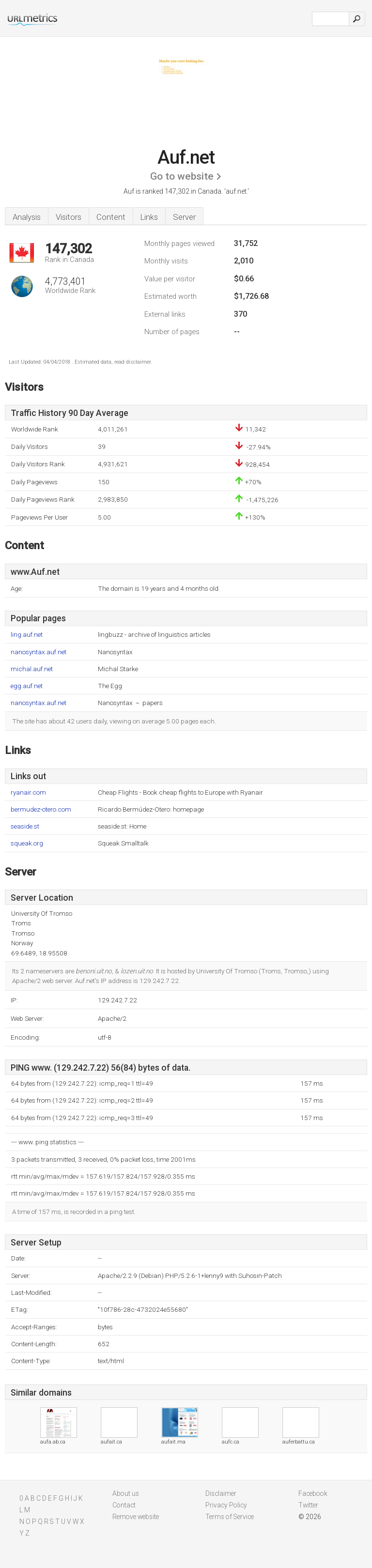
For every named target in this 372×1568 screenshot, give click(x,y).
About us (125, 1493)
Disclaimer (220, 1493)
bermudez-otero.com (41, 809)
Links (149, 217)
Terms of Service (229, 1517)
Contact (124, 1505)
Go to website (182, 176)
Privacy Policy (226, 1505)
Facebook (312, 1493)
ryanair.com (28, 792)
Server (184, 217)
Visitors (68, 217)
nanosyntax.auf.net (38, 652)
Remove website (135, 1517)
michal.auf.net (32, 669)
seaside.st (25, 826)
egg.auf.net (27, 686)
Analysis (27, 217)
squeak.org (27, 843)
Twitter (308, 1505)
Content (110, 217)
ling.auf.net (27, 634)
